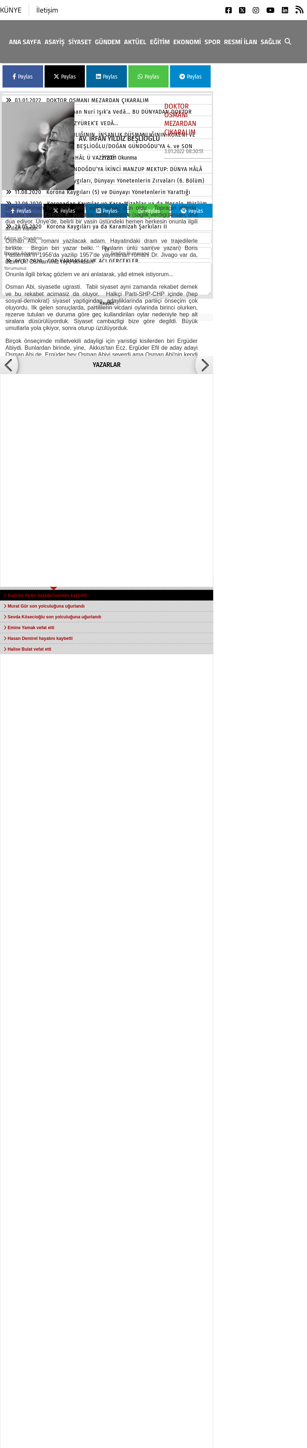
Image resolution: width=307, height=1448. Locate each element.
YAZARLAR (106, 365)
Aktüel (135, 42)
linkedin (220, 1403)
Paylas (23, 76)
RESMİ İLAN (240, 42)
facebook (221, 1361)
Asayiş (55, 42)
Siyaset (79, 42)
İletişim (47, 9)
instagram (223, 1382)
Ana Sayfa (25, 42)
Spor (212, 42)
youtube (271, 1382)
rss (264, 1403)
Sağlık (271, 42)
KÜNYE (11, 9)
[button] (9, 365)
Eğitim (160, 42)
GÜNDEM (107, 42)
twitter (269, 1361)
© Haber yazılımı (266, 1438)
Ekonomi (187, 42)
